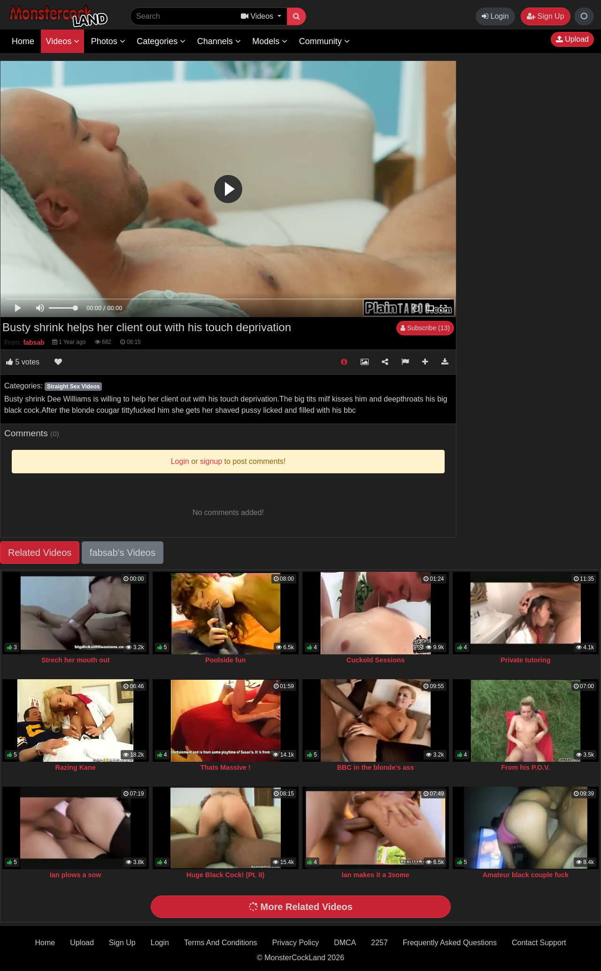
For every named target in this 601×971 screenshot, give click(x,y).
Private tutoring (525, 660)
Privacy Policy (295, 943)
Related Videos (39, 552)
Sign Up (545, 16)
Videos (62, 41)
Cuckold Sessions (376, 660)
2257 (379, 943)
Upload (572, 39)
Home (23, 41)
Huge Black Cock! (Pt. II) (225, 875)
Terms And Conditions (220, 943)
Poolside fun (225, 660)
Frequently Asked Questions (450, 943)
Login (495, 16)
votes (22, 362)
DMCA (345, 943)
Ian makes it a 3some (375, 875)
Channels (219, 41)
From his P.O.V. (525, 767)
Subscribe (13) (425, 328)
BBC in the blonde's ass (375, 767)
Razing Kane (75, 767)
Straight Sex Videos (73, 386)
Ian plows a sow (75, 875)
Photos (108, 41)
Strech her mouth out (75, 660)
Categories (161, 41)
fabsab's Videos (122, 552)
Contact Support (539, 943)
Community (324, 41)
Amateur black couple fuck (526, 875)
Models (269, 41)
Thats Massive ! (225, 767)
